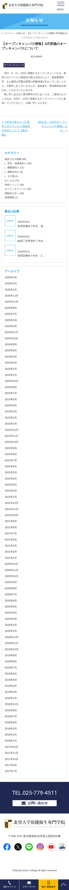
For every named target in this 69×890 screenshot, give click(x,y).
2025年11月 (11, 301)
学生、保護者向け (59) (19, 163)
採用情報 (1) (11, 197)
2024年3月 (11, 362)
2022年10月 (11, 441)
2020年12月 (11, 563)
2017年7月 (11, 771)
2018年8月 (11, 710)
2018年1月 (11, 740)
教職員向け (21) (15, 167)
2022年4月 (11, 478)
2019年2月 (11, 691)
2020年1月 (11, 630)
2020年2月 (11, 624)
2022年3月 (11, 484)
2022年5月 (11, 472)
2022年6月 (11, 466)
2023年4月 (11, 405)
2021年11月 (11, 509)
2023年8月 (11, 387)
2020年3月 (11, 618)
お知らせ (20, 33)
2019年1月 (11, 698)
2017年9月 (11, 765)
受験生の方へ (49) (14, 193)
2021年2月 (11, 551)
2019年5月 (11, 679)
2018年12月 (11, 704)
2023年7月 (11, 393)
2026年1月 (11, 289)
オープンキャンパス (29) (18, 189)
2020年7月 (11, 594)
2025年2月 (11, 326)
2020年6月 (11, 600)
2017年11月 (11, 752)
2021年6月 (11, 539)
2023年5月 (11, 399)
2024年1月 (11, 374)
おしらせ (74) (12, 180)
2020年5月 (11, 606)
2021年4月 (11, 545)
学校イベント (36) (14, 184)
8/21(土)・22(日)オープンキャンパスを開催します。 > (52, 126)
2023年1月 (11, 423)
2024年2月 (11, 368)
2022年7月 (11, 460)
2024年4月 (11, 356)
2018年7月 (11, 716)
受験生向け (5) (15, 172)
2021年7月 (11, 533)
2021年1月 (11, 557)
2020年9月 (11, 582)
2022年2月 (11, 490)
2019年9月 (11, 655)
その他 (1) (12, 176)
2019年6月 (11, 673)
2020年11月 (11, 570)
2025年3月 (11, 320)
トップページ (7, 33)
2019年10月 (11, 649)
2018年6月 (11, 722)
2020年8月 (11, 588)
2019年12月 (11, 637)
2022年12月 (11, 429)
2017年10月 (11, 759)
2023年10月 (11, 380)
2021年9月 (11, 521)
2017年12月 (11, 746)
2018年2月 (11, 734)
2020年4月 (11, 612)
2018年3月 (11, 728)
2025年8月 (11, 307)
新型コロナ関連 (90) (15, 159)
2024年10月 (11, 338)
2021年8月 (11, 527)
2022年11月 (11, 435)
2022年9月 (11, 448)
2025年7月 (11, 313)
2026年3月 (11, 277)
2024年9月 (11, 344)
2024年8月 (11, 350)
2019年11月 (11, 643)
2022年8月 (11, 454)
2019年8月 (11, 661)
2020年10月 (11, 576)
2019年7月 (11, 667)
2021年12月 (11, 502)
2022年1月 (11, 496)
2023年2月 (11, 417)
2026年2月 (11, 283)
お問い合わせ (38, 803)
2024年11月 (11, 332)
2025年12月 (11, 295)
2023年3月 (11, 411)
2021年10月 (11, 515)
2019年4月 (11, 685)
